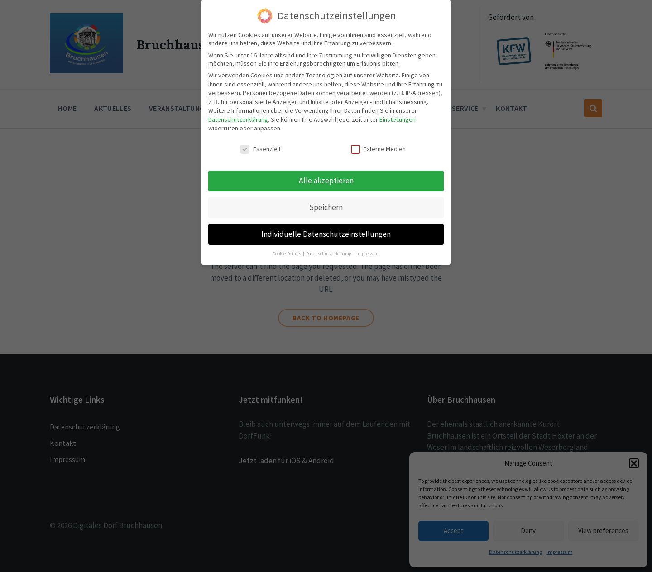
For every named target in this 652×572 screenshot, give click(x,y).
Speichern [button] (326, 207)
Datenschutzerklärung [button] (329, 254)
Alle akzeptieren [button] (326, 181)
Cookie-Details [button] (287, 254)
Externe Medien (378, 149)
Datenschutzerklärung (238, 119)
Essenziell (260, 149)
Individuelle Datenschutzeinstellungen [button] (326, 234)
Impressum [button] (368, 254)
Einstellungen (397, 119)
